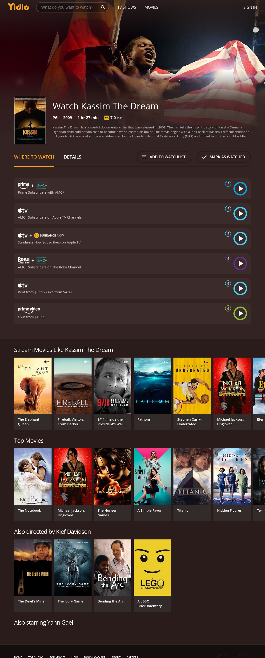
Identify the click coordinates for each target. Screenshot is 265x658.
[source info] (227, 184)
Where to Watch (34, 157)
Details (72, 157)
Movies (151, 7)
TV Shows (126, 7)
